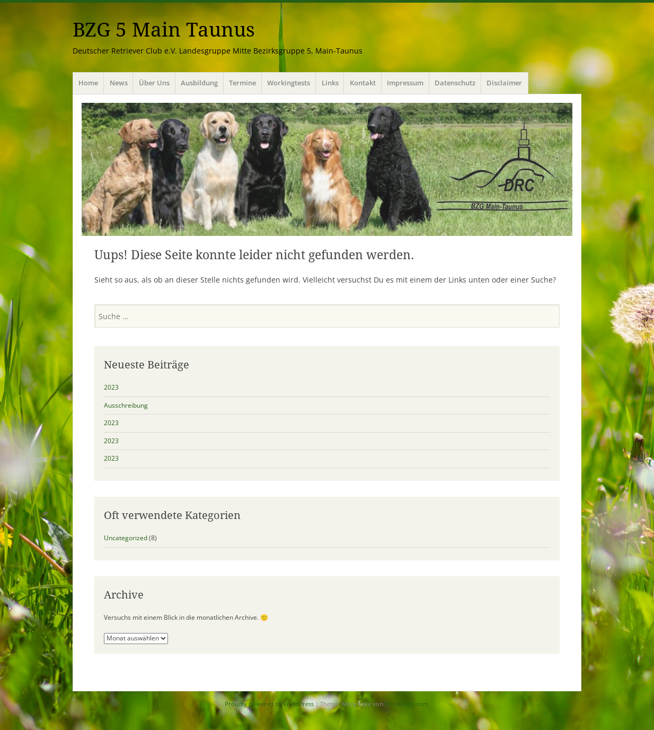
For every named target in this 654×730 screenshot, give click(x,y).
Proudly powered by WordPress (269, 704)
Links (330, 82)
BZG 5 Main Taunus (164, 30)
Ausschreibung (126, 405)
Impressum (405, 82)
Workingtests (288, 82)
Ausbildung (199, 82)
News (119, 82)
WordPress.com (406, 704)
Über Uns (154, 82)
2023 (111, 387)
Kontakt (363, 82)
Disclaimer (504, 82)
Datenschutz (455, 82)
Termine (242, 82)
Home (88, 82)
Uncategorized (125, 537)
